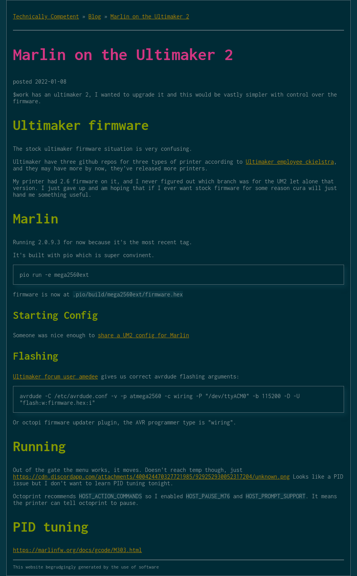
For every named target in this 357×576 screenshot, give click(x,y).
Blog (94, 16)
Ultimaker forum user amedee (55, 376)
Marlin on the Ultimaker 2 (149, 16)
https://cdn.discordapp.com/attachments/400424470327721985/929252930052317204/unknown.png (151, 476)
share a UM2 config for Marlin (143, 335)
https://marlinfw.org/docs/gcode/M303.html (77, 550)
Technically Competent (46, 16)
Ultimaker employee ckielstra (290, 161)
